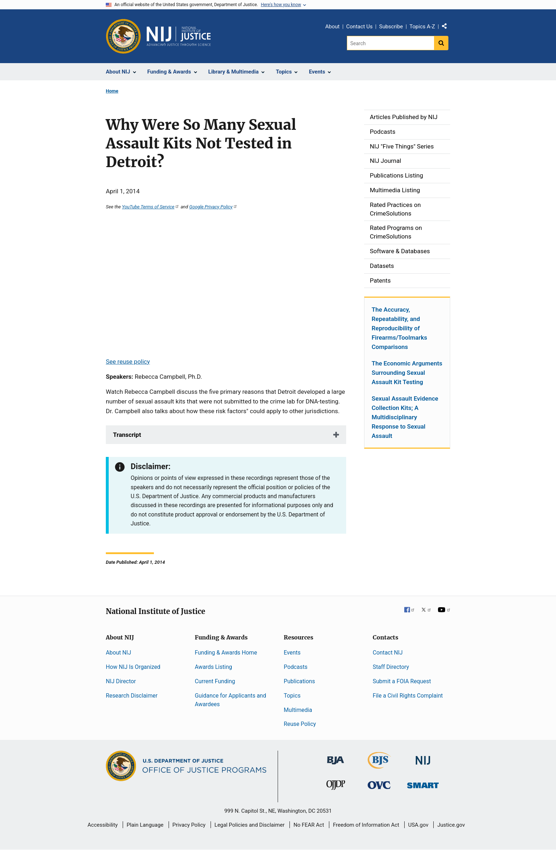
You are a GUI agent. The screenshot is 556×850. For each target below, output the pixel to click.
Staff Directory (391, 667)
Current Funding (215, 681)
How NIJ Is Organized (133, 667)
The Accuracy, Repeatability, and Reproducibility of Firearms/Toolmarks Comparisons (399, 328)
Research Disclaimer (131, 695)
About (332, 26)
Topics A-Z (422, 26)
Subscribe (391, 26)
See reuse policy (128, 361)
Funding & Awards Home (226, 652)
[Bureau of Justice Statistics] (379, 765)
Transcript (127, 434)
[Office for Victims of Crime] (379, 784)
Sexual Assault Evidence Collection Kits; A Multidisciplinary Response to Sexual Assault (405, 417)
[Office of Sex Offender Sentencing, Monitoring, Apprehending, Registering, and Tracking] (423, 783)
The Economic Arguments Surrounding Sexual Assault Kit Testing (407, 373)
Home (112, 91)
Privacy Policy (189, 825)
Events (292, 652)
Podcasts (295, 667)
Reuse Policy (300, 724)
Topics (292, 695)
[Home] (179, 36)
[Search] (390, 43)
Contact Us (359, 26)
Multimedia (298, 710)
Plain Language (145, 825)
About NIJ (118, 652)
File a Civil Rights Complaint (408, 695)
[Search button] (441, 43)
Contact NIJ (388, 652)
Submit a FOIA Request (402, 681)
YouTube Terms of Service (150, 206)
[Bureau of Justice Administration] (335, 757)
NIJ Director (121, 681)
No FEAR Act (308, 825)
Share (447, 27)
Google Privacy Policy (213, 206)
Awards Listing (213, 667)
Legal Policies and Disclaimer (249, 825)
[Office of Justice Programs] (123, 36)
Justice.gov (451, 825)
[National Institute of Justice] (423, 757)
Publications (299, 681)
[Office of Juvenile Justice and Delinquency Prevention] (335, 786)
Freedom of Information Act (366, 825)
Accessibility (103, 825)
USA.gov (418, 825)
